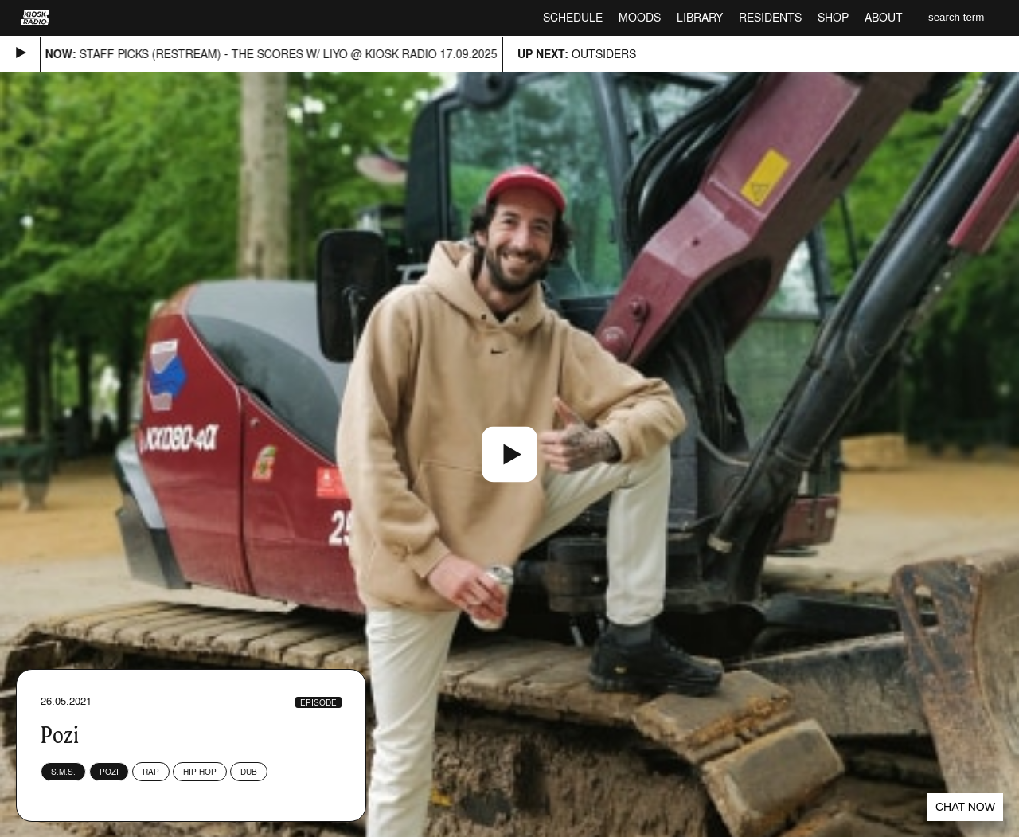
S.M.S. (63, 771)
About (884, 17)
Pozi (109, 771)
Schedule (573, 17)
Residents (770, 17)
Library (700, 17)
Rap (151, 771)
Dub (248, 771)
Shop (833, 17)
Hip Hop (200, 771)
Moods (640, 17)
